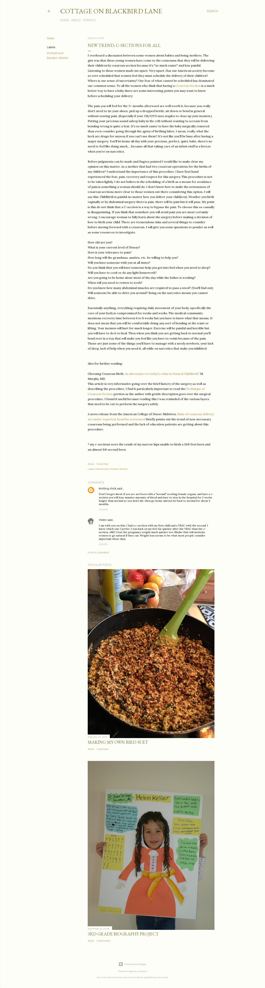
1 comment (103, 749)
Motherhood (55, 53)
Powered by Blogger (132, 964)
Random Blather (57, 58)
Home (64, 20)
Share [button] (50, 38)
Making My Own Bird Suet (118, 742)
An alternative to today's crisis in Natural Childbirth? (162, 374)
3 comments (103, 940)
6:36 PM (103, 544)
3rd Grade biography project (123, 934)
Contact (89, 20)
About (76, 20)
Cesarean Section (188, 86)
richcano (142, 971)
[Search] (212, 11)
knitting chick (107, 488)
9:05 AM (103, 509)
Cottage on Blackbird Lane (111, 11)
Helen (103, 520)
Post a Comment (98, 552)
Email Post (102, 464)
